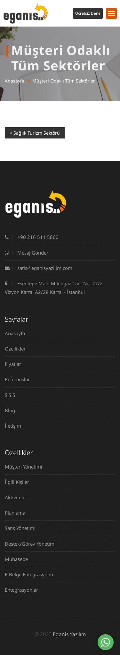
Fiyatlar (15, 364)
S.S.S (12, 395)
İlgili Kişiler (19, 482)
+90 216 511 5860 (32, 237)
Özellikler (17, 348)
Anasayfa (14, 81)
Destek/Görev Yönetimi (32, 544)
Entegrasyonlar (24, 590)
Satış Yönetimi (22, 528)
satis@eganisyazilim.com (38, 268)
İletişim (15, 425)
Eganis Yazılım (69, 634)
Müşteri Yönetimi (26, 466)
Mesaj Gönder (26, 252)
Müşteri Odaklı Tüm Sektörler (63, 81)
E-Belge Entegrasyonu (31, 574)
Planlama (17, 512)
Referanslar (20, 379)
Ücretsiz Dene (87, 13)
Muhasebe (19, 559)
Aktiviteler (18, 497)
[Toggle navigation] (111, 13)
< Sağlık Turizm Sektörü (35, 133)
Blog (12, 410)
